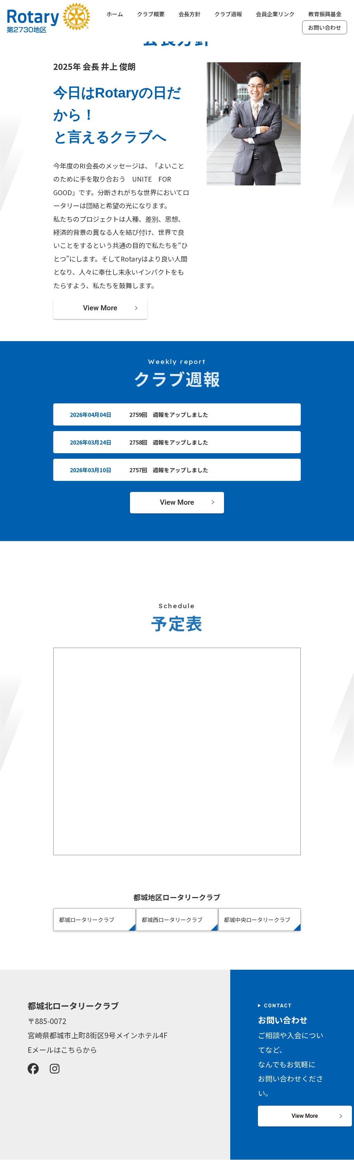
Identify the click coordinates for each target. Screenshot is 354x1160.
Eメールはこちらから (62, 1049)
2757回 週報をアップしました (168, 470)
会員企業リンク (275, 14)
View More (100, 308)
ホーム (114, 14)
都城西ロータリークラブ (172, 919)
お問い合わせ (324, 27)
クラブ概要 (151, 14)
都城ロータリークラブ (86, 919)
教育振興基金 (325, 14)
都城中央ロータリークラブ (257, 919)
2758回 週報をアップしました (168, 442)
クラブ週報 (228, 14)
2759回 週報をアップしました (168, 414)
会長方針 (189, 14)
